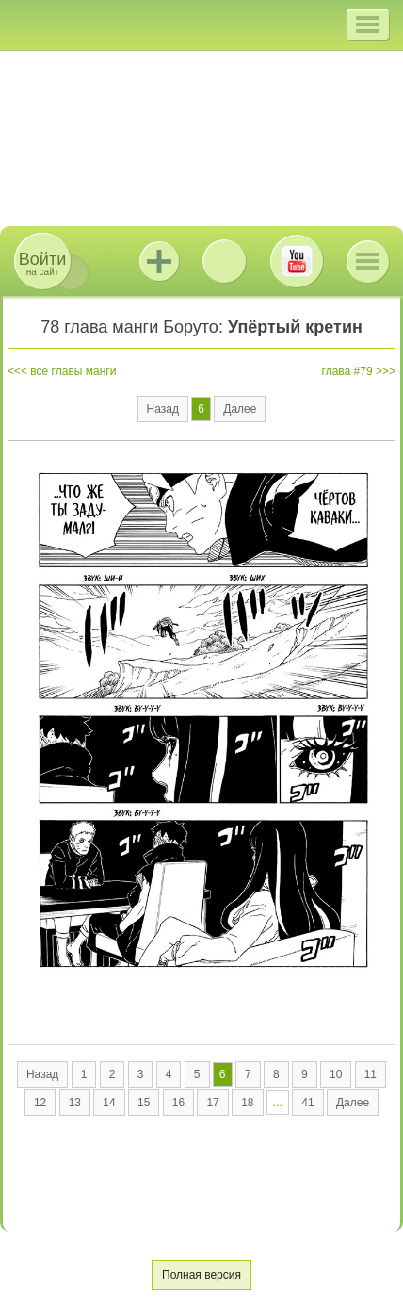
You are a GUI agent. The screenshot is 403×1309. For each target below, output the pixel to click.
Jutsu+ (159, 261)
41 (307, 1102)
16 (178, 1102)
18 (247, 1102)
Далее (239, 409)
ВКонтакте (224, 261)
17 (212, 1102)
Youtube (296, 261)
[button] (368, 24)
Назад (163, 409)
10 (336, 1074)
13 (75, 1102)
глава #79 (347, 371)
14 (109, 1102)
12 (40, 1102)
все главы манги (73, 371)
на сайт (42, 263)
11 (370, 1074)
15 (143, 1102)
